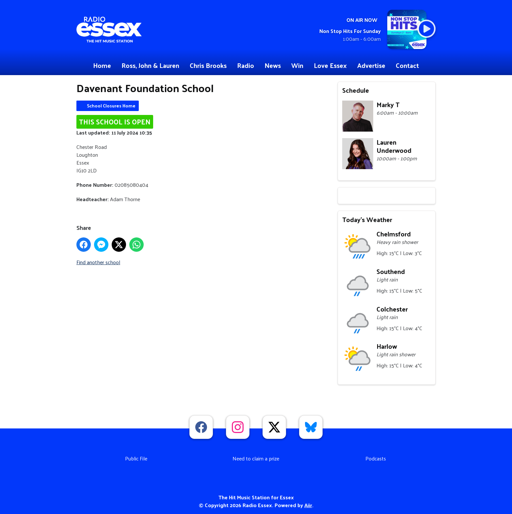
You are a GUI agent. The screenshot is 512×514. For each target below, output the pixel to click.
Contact (407, 65)
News (272, 65)
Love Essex (330, 65)
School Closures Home (111, 106)
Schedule (355, 90)
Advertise (371, 65)
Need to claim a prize (255, 458)
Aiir (308, 505)
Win (297, 65)
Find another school (98, 262)
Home (102, 65)
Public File (136, 458)
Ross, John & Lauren (150, 65)
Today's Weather (367, 219)
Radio (245, 65)
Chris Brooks (208, 65)
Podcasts (375, 458)
